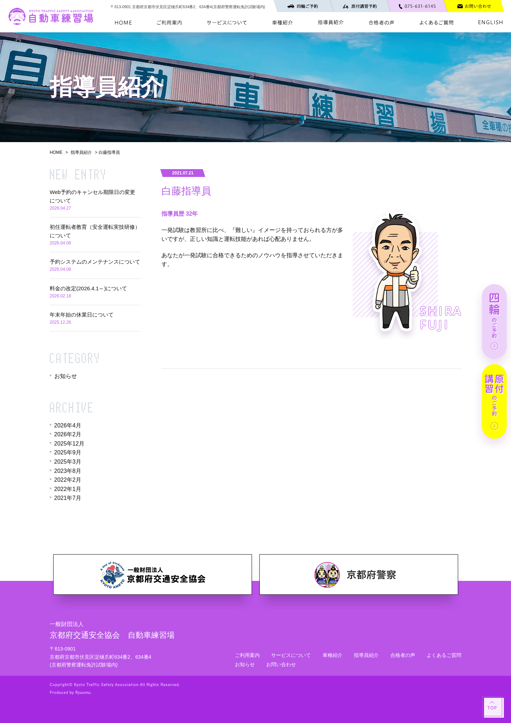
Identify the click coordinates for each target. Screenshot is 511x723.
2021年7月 (68, 498)
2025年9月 (68, 452)
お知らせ (65, 376)
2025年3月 (68, 462)
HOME (56, 152)
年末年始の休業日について (82, 315)
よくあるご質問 (444, 655)
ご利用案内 (247, 655)
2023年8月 (68, 471)
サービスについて (291, 655)
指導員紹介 (81, 152)
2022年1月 (68, 489)
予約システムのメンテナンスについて (95, 262)
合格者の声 (402, 655)
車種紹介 (332, 655)
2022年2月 (68, 480)
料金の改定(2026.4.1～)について (88, 288)
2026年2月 (68, 434)
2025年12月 (69, 444)
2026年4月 (68, 425)
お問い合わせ (281, 664)
